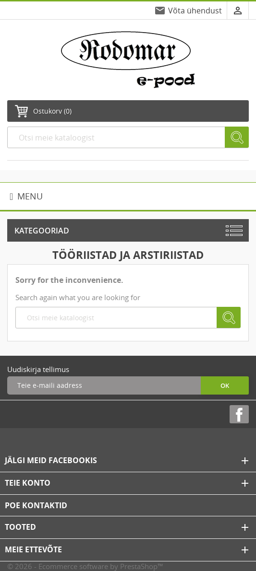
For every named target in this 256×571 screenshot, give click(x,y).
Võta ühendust (195, 10)
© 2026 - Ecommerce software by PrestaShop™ (85, 566)
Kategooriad (41, 230)
